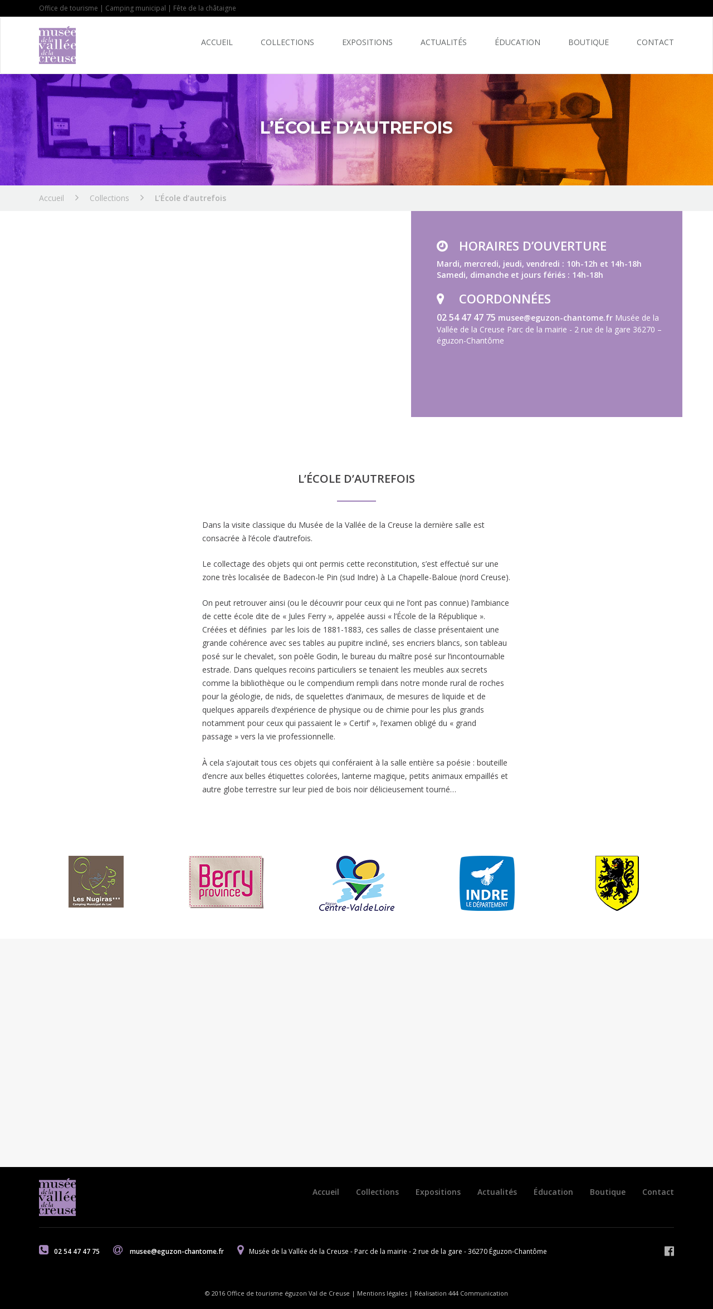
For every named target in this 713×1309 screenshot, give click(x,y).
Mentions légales (382, 1293)
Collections (287, 42)
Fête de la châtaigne (204, 8)
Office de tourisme (68, 8)
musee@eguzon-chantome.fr (556, 317)
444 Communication (478, 1293)
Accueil (217, 42)
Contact (655, 42)
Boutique (588, 42)
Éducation (517, 42)
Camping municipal (135, 8)
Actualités (444, 42)
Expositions (367, 42)
